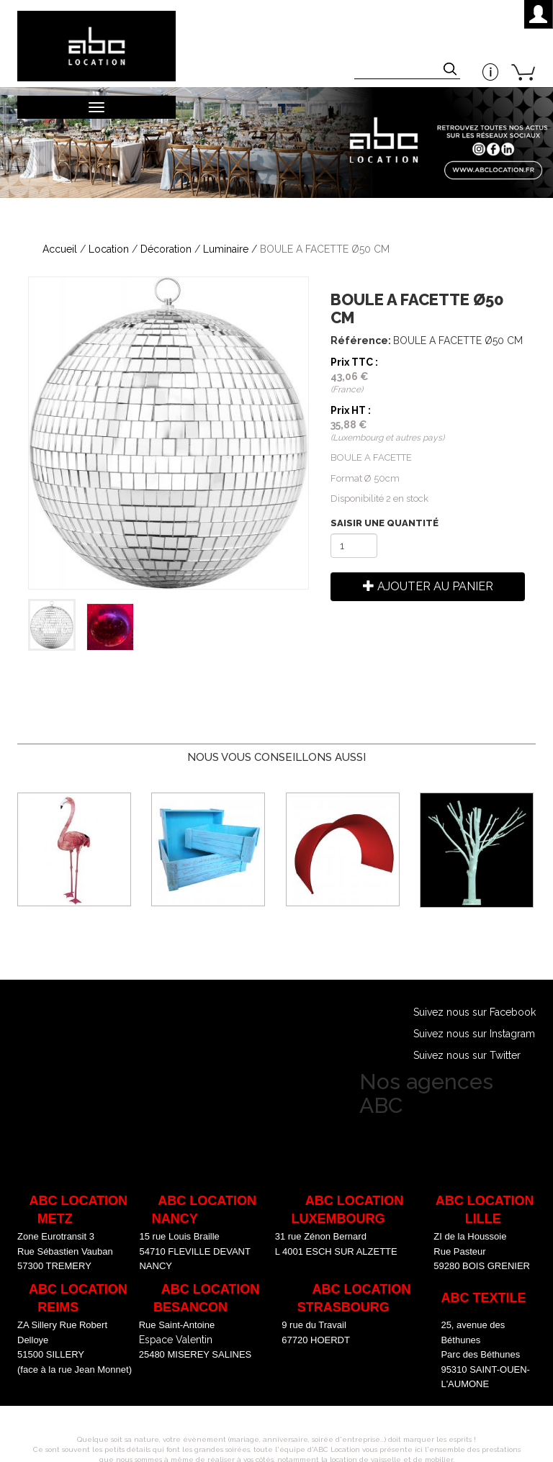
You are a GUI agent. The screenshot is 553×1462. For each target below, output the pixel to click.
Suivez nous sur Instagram (474, 1033)
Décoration (166, 249)
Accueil (59, 249)
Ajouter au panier (428, 586)
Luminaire (225, 249)
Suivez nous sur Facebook (474, 1012)
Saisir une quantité (385, 523)
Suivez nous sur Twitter (467, 1055)
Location (109, 249)
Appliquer (451, 70)
